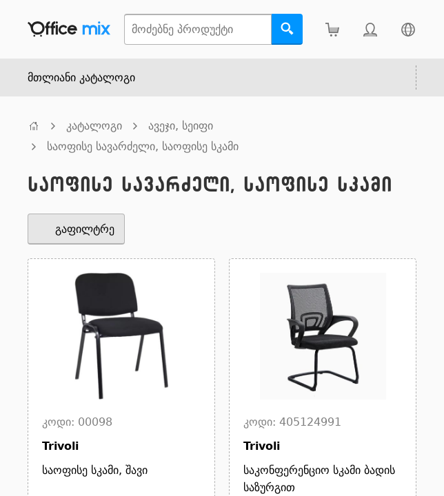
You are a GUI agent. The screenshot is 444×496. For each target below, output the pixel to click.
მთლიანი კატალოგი (81, 77)
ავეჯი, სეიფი (180, 125)
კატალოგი (94, 125)
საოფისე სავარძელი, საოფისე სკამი (143, 146)
